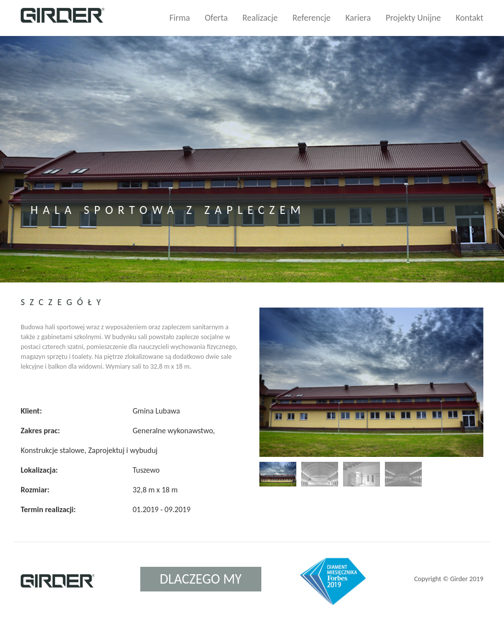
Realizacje (260, 17)
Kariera (358, 17)
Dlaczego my (201, 579)
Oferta (216, 17)
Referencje (311, 17)
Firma (179, 17)
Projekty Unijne (413, 17)
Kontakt (469, 17)
